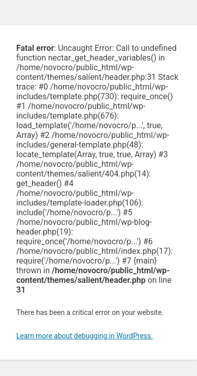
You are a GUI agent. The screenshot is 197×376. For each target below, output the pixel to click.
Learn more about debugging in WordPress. (84, 336)
